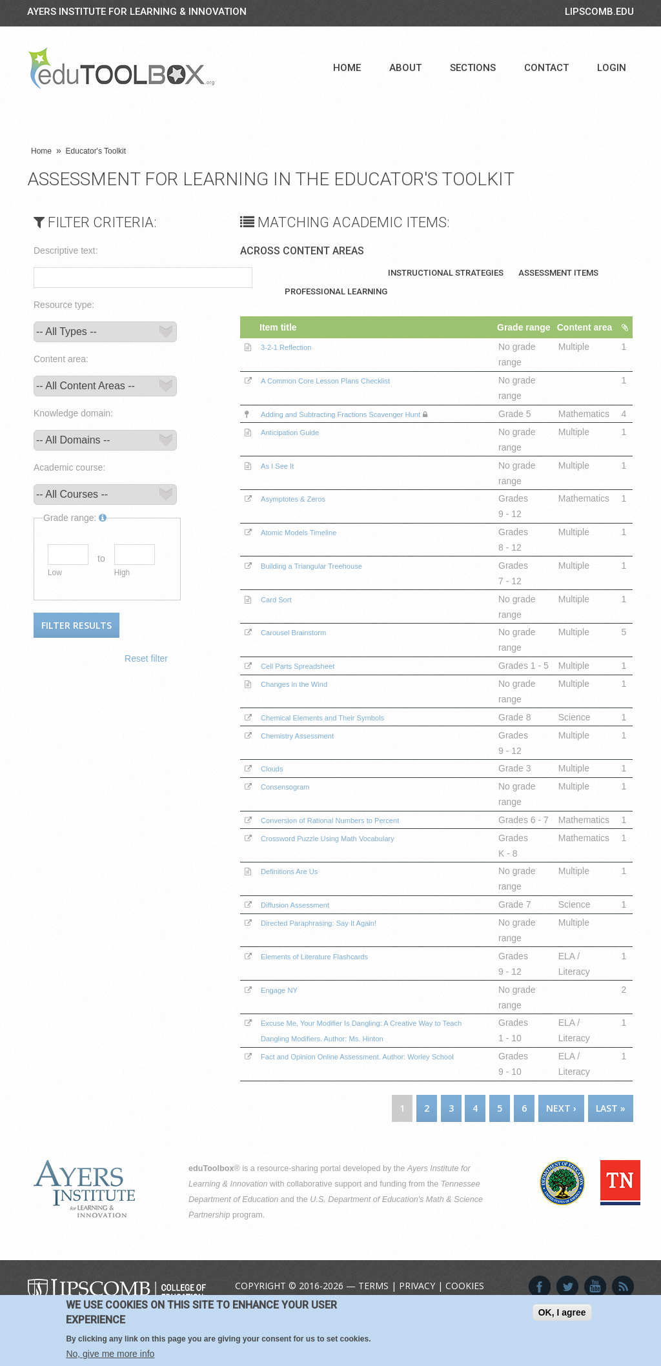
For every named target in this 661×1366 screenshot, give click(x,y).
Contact (546, 68)
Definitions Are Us (298, 917)
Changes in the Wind (305, 714)
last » (610, 1154)
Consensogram (293, 817)
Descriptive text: (66, 250)
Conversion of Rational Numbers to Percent (350, 851)
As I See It (284, 481)
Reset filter (146, 658)
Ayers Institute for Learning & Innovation (137, 11)
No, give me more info (110, 1354)
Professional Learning (336, 291)
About (405, 68)
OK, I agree (562, 1312)
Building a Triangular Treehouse (327, 581)
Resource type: (64, 305)
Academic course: (69, 467)
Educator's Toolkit (96, 151)
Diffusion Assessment (306, 951)
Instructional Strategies (445, 273)
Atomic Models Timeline (310, 547)
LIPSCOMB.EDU (599, 11)
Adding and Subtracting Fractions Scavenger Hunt (363, 429)
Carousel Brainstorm (304, 647)
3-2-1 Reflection (295, 362)
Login (611, 68)
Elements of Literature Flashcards (330, 1002)
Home (347, 68)
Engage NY (286, 1036)
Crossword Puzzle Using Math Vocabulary (347, 884)
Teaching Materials (329, 273)
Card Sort (282, 614)
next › (561, 1154)
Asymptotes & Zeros (303, 514)
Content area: (61, 359)
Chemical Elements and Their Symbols (340, 748)
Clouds (277, 799)
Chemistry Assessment (308, 766)
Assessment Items (558, 273)
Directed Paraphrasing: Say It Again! (336, 969)
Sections (473, 68)
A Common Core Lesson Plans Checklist (344, 396)
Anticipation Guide (299, 447)
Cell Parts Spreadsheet (309, 681)
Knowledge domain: (73, 413)
